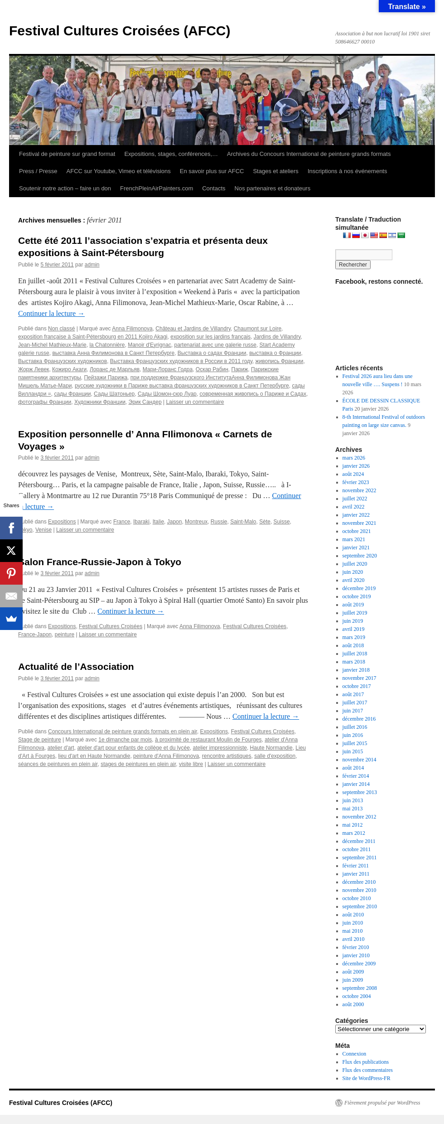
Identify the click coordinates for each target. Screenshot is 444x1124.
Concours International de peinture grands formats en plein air (122, 731)
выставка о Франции (275, 353)
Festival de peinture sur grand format (67, 153)
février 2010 (356, 947)
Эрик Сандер (145, 402)
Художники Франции (99, 402)
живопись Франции (280, 361)
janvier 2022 (356, 515)
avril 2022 (354, 507)
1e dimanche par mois (125, 739)
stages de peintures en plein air (138, 764)
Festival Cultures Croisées (110, 626)
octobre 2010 (357, 898)
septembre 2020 (360, 555)
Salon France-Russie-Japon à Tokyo (99, 562)
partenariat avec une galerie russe (215, 345)
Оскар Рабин (212, 369)
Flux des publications (366, 1062)
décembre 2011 (359, 841)
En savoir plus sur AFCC (212, 171)
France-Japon (35, 634)
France (121, 521)
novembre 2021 (359, 523)
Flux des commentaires (368, 1070)
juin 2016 (353, 735)
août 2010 (353, 914)
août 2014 (353, 768)
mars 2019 (354, 637)
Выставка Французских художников (62, 361)
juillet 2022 (355, 498)
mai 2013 (353, 808)
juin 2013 (353, 800)
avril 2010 (354, 939)
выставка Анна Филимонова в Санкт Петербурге (113, 353)
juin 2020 (353, 572)
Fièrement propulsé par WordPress (382, 1103)
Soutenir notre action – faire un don (65, 188)
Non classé (61, 328)
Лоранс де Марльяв (115, 369)
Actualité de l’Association (76, 666)
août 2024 (353, 474)
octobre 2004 (357, 996)
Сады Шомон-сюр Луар (167, 394)
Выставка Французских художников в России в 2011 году (181, 361)
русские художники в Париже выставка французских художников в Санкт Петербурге (182, 386)
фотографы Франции (44, 402)
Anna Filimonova (132, 328)
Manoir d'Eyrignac (149, 345)
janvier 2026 (356, 466)
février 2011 (356, 865)
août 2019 (353, 604)
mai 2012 (353, 825)
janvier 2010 (356, 955)
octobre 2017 (357, 686)
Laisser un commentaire (195, 402)
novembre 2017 (359, 678)
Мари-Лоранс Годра (168, 369)
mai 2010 (353, 931)
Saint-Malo (243, 521)
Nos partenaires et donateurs (273, 188)
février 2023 (356, 482)
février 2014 (356, 776)
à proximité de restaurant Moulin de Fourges (208, 739)
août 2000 (353, 1004)
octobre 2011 (357, 849)
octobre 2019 (357, 596)
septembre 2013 (360, 792)
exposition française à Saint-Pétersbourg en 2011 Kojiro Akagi (93, 337)
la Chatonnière (107, 345)
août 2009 (353, 972)
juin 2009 (353, 980)
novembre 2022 (359, 490)
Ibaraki (141, 521)
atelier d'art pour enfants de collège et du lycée (133, 748)
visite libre (191, 764)
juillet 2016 (355, 727)
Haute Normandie (271, 748)
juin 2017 (353, 710)
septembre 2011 (360, 857)
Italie (158, 521)
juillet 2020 (355, 564)
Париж (240, 369)
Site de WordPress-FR (367, 1078)
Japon (174, 521)
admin (92, 265)
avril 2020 (354, 580)
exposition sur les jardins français (210, 337)
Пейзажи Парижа (105, 377)
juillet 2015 (355, 743)
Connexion (355, 1054)
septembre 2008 (360, 988)
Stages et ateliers (275, 171)
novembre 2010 (359, 890)
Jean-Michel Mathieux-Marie (52, 345)
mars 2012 (354, 833)
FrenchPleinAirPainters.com (156, 188)
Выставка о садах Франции (212, 353)
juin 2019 (353, 621)
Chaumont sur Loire (257, 328)
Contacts (213, 188)
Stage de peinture (39, 739)
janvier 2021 (356, 547)
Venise (43, 530)
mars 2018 (354, 662)
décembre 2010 (359, 882)
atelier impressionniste (220, 748)
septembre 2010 (360, 906)
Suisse (282, 521)
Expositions (62, 521)
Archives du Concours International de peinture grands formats (309, 153)
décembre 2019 (359, 588)
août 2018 (353, 645)
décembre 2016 (359, 719)
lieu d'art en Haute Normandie (94, 756)
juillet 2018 (355, 653)
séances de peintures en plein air (57, 764)
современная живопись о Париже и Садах (252, 394)
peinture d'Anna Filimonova (166, 756)
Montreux (196, 521)
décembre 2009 (359, 963)
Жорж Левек (33, 369)
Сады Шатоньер (114, 394)
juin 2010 (353, 923)
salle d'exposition (274, 756)
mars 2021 (354, 539)
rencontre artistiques (226, 756)
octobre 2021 (357, 531)
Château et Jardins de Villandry (193, 328)
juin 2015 (353, 751)
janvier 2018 (356, 670)
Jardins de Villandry (277, 337)
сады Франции (72, 394)
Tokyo (25, 530)
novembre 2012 (359, 817)
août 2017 (353, 694)
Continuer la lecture (51, 313)
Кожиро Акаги (69, 369)
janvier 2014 (356, 784)
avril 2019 (354, 629)
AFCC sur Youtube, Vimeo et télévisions (119, 171)
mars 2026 (354, 458)
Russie (219, 521)
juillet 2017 (355, 702)
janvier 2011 (356, 874)
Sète (264, 521)
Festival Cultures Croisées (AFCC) (119, 30)
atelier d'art (61, 748)
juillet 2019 (355, 613)
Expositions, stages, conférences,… (171, 153)
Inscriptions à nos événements (347, 171)
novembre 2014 (359, 759)
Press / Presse (38, 171)
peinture (64, 634)
